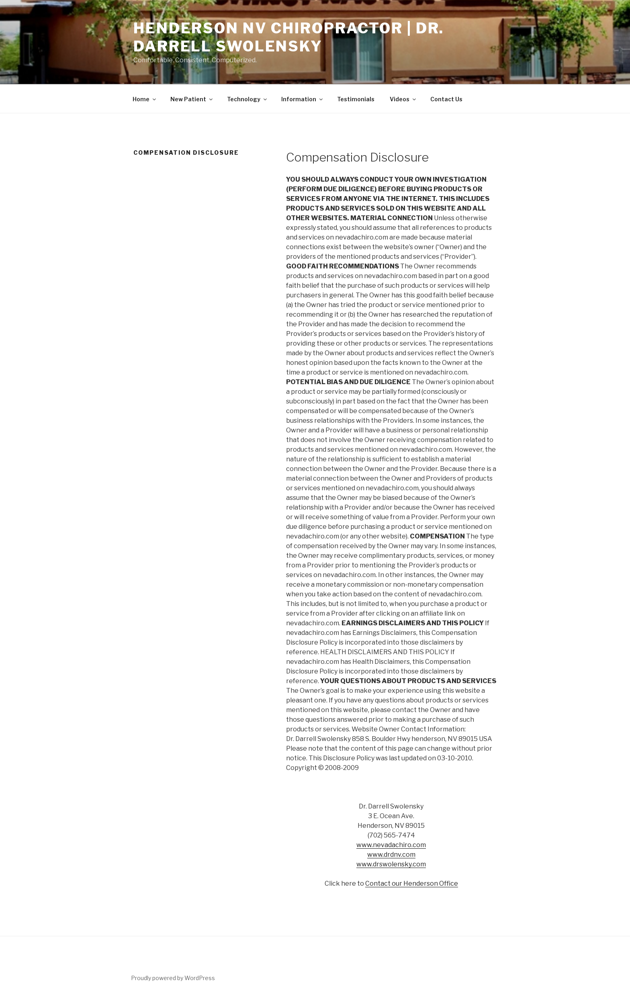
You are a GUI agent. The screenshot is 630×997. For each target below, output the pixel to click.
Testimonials (355, 99)
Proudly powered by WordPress (173, 977)
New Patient (192, 99)
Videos (403, 99)
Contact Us (446, 99)
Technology (247, 99)
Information (302, 99)
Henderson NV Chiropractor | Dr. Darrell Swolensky (288, 37)
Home (145, 99)
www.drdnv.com (391, 854)
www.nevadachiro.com (391, 845)
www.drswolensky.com (391, 864)
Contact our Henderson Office (411, 883)
